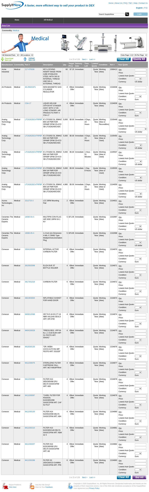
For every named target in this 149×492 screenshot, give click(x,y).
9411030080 (30, 379)
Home (111, 3)
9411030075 (30, 363)
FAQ (125, 3)
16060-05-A (29, 233)
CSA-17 (28, 103)
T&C (130, 3)
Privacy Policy (94, 488)
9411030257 (30, 444)
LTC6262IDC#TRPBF (33, 119)
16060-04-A (29, 217)
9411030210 (30, 428)
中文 (146, 8)
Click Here (13, 487)
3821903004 (30, 298)
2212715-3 (29, 201)
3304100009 (30, 249)
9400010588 (30, 314)
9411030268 (30, 460)
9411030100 (30, 412)
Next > (84, 59)
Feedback (49, 487)
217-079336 (29, 69)
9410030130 (30, 347)
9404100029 (30, 330)
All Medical (48, 20)
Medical (16, 30)
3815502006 (30, 266)
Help (135, 3)
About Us (118, 3)
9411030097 (30, 395)
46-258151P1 (30, 87)
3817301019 (30, 282)
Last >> (92, 59)
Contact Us (143, 3)
